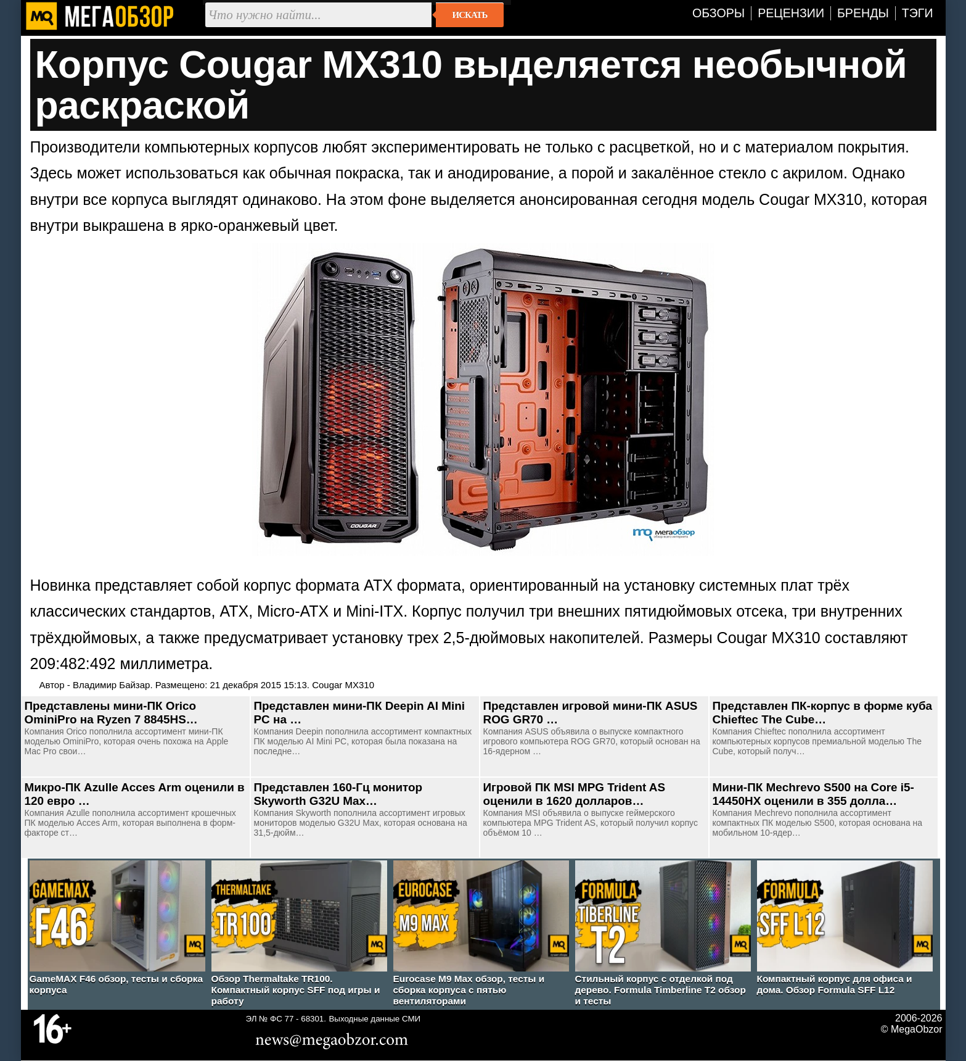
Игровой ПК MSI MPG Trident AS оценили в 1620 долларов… (574, 794)
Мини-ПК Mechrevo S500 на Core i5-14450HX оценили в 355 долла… (813, 794)
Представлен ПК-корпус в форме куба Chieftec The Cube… (823, 712)
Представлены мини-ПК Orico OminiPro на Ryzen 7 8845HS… (111, 712)
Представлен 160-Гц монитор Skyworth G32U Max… (338, 794)
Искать (470, 15)
